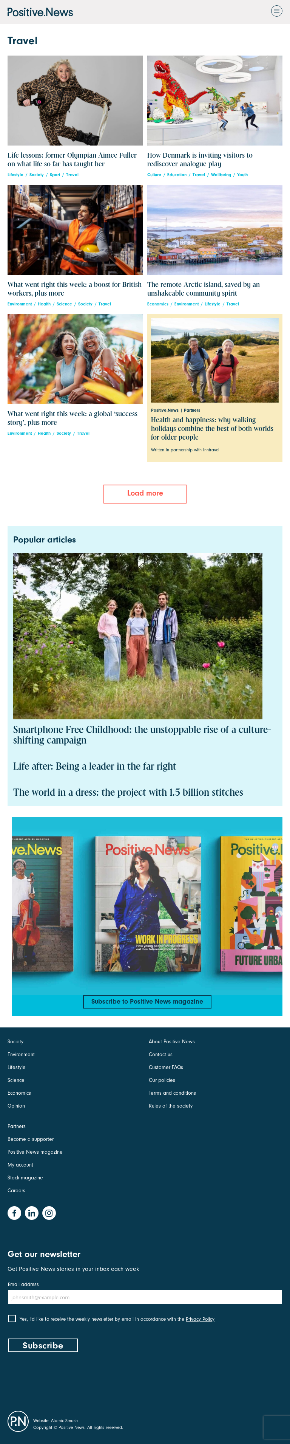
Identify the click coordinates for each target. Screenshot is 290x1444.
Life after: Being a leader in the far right (94, 767)
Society (36, 174)
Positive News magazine (35, 1152)
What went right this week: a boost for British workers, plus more (75, 289)
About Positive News (172, 1041)
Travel (72, 174)
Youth (242, 174)
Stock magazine (25, 1177)
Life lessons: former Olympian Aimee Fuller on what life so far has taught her (72, 159)
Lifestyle (15, 174)
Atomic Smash (64, 1420)
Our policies (162, 1080)
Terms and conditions (172, 1093)
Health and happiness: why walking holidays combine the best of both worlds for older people (212, 429)
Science (64, 304)
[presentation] (65, 1379)
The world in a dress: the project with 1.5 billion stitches (128, 793)
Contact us (161, 1054)
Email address (23, 1284)
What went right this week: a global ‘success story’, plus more (72, 418)
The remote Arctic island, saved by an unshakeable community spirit (203, 289)
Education (177, 174)
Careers (16, 1190)
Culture (154, 174)
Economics (157, 304)
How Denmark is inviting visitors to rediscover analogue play (200, 159)
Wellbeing (221, 174)
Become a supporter (31, 1139)
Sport (55, 174)
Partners (17, 1126)
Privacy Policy (200, 1319)
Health (44, 304)
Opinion (16, 1106)
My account (20, 1165)
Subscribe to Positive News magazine (147, 1002)
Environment (20, 304)
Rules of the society (171, 1106)
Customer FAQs (166, 1067)
